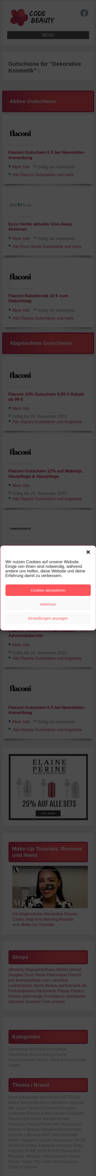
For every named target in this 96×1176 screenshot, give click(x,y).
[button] (88, 552)
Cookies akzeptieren (48, 590)
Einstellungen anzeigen (48, 618)
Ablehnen (48, 604)
